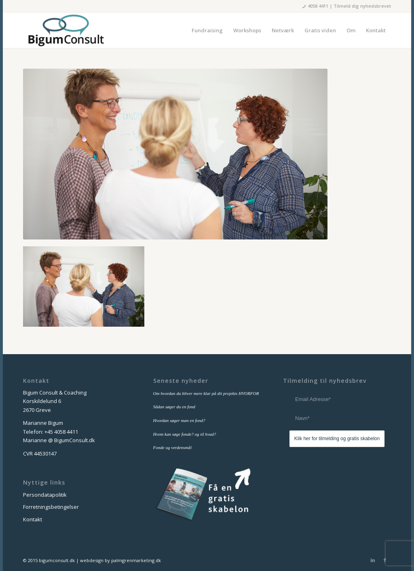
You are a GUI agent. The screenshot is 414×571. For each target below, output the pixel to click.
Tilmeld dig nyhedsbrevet (362, 6)
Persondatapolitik (45, 494)
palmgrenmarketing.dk (136, 560)
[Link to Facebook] (385, 560)
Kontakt (32, 519)
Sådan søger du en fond (174, 406)
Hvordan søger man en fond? (179, 420)
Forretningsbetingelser (51, 506)
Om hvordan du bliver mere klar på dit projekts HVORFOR (206, 393)
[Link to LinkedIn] (373, 560)
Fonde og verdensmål (172, 447)
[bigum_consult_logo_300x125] (65, 30)
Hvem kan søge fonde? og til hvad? (184, 434)
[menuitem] (207, 30)
